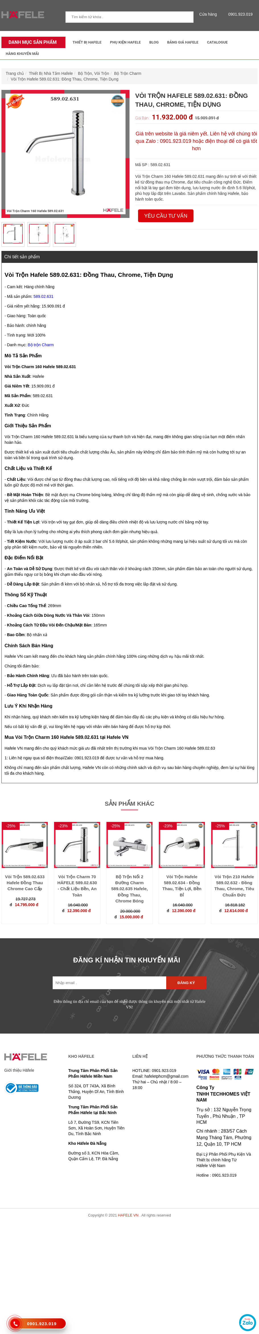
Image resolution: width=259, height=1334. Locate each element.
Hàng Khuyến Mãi (22, 53)
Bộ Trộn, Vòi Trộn (93, 73)
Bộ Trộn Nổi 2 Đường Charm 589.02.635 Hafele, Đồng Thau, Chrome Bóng (129, 889)
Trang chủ (15, 73)
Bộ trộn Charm (41, 345)
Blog (154, 42)
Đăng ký (186, 983)
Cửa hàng (209, 14)
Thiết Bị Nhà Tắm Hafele (51, 73)
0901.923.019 (239, 14)
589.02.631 (44, 296)
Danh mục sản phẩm (31, 42)
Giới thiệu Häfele (19, 1070)
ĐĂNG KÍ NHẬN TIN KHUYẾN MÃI (126, 960)
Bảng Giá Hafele (182, 42)
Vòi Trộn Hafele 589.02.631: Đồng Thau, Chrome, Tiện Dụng (64, 79)
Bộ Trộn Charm (127, 73)
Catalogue (217, 42)
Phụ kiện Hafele (125, 42)
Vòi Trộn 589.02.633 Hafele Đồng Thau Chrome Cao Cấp (24, 882)
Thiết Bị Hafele (87, 42)
